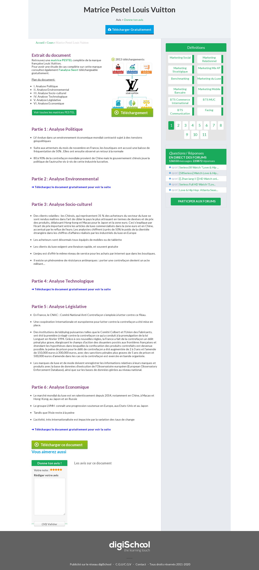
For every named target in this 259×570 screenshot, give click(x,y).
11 (204, 134)
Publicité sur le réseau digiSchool (90, 564)
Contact (141, 564)
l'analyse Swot (68, 70)
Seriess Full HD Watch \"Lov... (197, 184)
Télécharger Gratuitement (129, 29)
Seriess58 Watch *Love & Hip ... (199, 167)
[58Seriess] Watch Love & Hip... (198, 173)
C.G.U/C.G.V (123, 564)
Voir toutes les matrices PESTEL (54, 112)
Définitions (196, 47)
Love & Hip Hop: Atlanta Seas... (198, 190)
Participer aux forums (196, 201)
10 (195, 134)
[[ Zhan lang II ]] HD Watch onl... (199, 178)
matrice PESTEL (61, 60)
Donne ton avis (133, 19)
